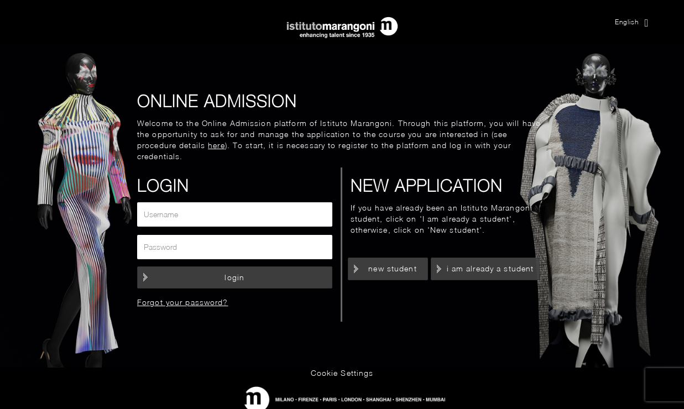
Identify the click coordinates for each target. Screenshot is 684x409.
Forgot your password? (182, 302)
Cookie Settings (342, 372)
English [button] (632, 23)
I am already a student (490, 268)
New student (392, 268)
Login (234, 277)
